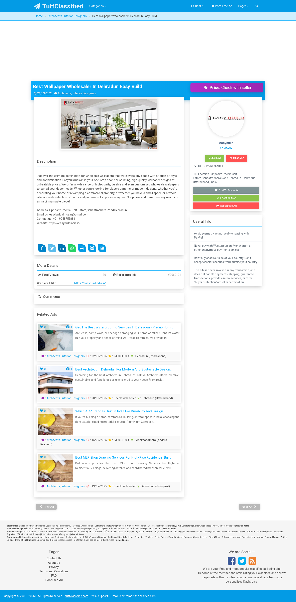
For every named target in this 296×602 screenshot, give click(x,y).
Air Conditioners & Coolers (41, 526)
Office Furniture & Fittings (28, 534)
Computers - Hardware (105, 526)
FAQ (54, 575)
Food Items (124, 532)
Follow (215, 158)
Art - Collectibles (28, 532)
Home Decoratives (230, 532)
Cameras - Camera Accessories (131, 526)
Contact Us (54, 558)
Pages (243, 6)
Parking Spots (96, 529)
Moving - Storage (264, 537)
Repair (276, 537)
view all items (242, 526)
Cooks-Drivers (161, 537)
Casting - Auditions (108, 537)
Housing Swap (57, 529)
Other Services (107, 540)
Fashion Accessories (192, 532)
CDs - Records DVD (62, 526)
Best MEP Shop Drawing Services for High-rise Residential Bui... (123, 457)
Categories (98, 6)
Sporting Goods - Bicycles (142, 532)
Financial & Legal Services (195, 537)
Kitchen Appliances (202, 526)
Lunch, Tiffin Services (88, 537)
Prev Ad (47, 507)
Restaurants (71, 537)
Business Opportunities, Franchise (43, 540)
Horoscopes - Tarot (69, 540)
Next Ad (249, 507)
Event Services (175, 537)
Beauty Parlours (125, 537)
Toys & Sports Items (163, 532)
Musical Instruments (47, 532)
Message (237, 158)
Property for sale (25, 529)
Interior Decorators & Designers (55, 534)
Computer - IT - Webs (144, 537)
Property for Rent (41, 529)
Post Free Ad (222, 6)
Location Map (226, 197)
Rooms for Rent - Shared (114, 529)
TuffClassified (58, 6)
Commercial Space (80, 529)
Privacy (54, 567)
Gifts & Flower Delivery (219, 537)
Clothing (178, 532)
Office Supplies (111, 532)
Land (67, 529)
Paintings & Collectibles (91, 532)
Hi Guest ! (197, 6)
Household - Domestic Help (243, 537)
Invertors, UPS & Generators (179, 526)
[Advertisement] (148, 51)
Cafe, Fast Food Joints (89, 540)
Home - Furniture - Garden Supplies (256, 532)
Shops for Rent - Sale (136, 529)
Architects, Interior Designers (65, 356)
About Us (54, 563)
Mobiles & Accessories (83, 526)
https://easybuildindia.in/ (90, 283)
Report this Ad (226, 205)
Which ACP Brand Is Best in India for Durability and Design (119, 411)
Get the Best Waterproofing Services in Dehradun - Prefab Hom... (124, 327)
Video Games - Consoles (223, 526)
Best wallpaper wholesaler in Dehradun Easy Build (87, 86)
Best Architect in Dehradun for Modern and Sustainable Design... (123, 369)
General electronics (157, 526)
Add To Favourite (227, 190)
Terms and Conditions (53, 571)
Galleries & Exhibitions (68, 532)
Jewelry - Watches (212, 532)
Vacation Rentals (154, 529)
